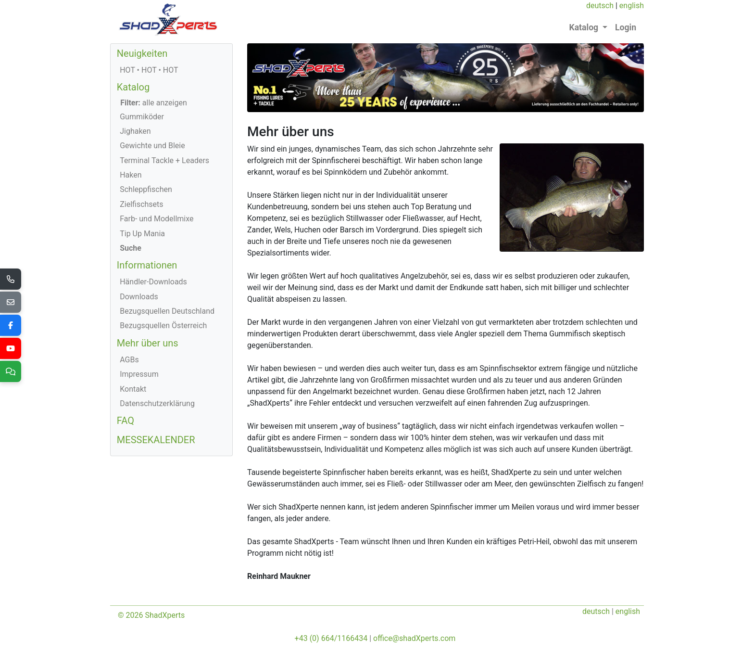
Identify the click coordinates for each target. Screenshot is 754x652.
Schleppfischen (146, 189)
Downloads (139, 296)
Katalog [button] (585, 27)
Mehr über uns (147, 343)
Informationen (147, 265)
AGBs (129, 359)
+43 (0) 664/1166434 (331, 638)
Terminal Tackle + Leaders (164, 160)
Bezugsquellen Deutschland (167, 311)
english (631, 5)
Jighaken (135, 131)
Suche (130, 248)
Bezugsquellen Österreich (163, 325)
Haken (130, 174)
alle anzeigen (153, 102)
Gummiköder (142, 116)
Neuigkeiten (142, 53)
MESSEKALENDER (156, 440)
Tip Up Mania (142, 233)
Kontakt (133, 389)
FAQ (125, 420)
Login (625, 27)
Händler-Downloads (153, 281)
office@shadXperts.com (414, 638)
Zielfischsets (141, 204)
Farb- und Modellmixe (156, 218)
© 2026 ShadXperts (151, 615)
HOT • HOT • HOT (149, 70)
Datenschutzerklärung (157, 403)
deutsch (600, 5)
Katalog (133, 87)
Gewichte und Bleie (152, 145)
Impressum (139, 374)
